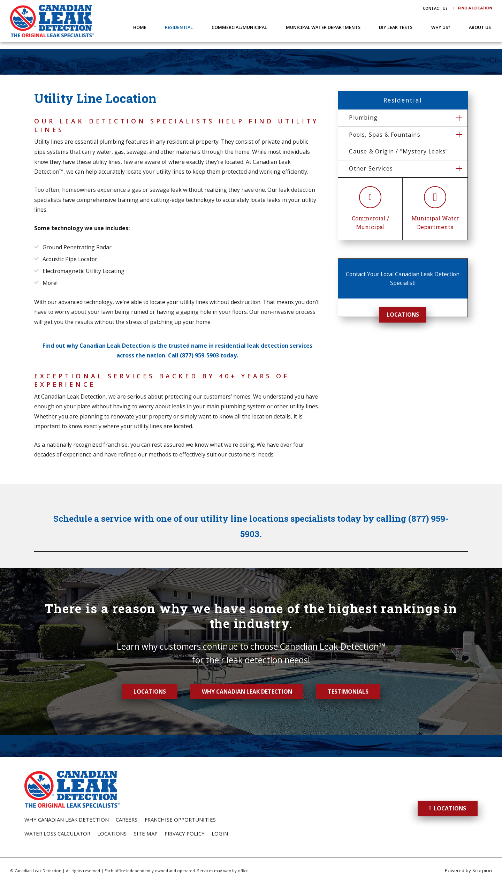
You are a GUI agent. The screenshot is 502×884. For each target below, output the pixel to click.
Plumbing (363, 117)
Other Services (371, 168)
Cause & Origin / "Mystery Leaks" (398, 151)
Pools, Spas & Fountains (384, 134)
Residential (179, 27)
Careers (126, 819)
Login (220, 833)
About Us (480, 27)
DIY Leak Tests (395, 27)
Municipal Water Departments (323, 27)
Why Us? (440, 27)
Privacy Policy (185, 833)
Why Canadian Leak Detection (247, 691)
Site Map (146, 833)
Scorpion (482, 870)
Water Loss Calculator (57, 833)
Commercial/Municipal (239, 27)
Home (139, 27)
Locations (403, 314)
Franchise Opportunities (180, 819)
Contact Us (435, 8)
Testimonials (348, 691)
